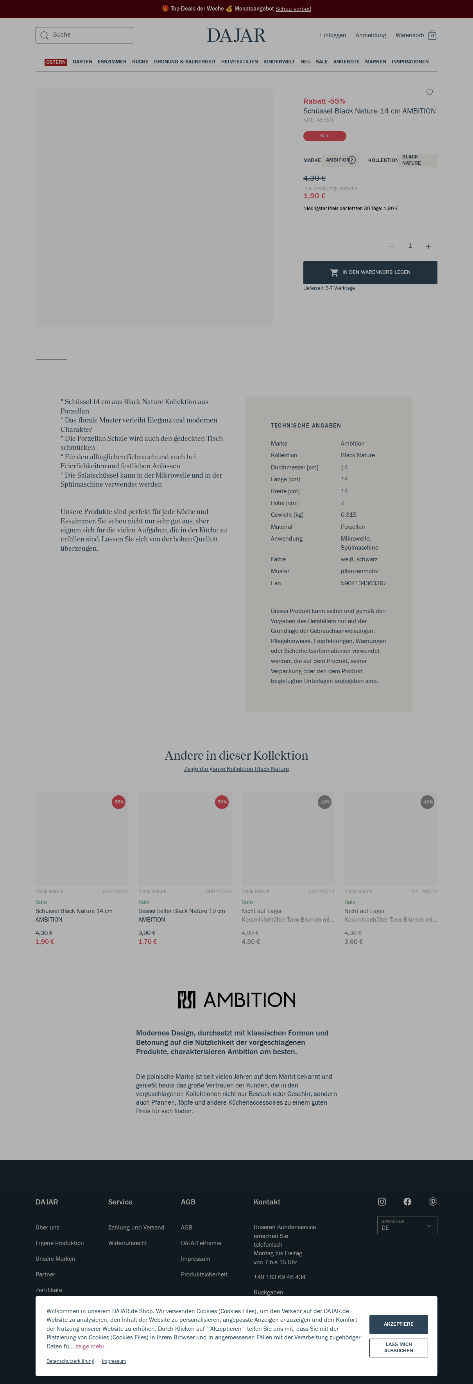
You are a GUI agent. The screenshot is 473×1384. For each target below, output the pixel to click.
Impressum (114, 1361)
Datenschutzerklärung (70, 1361)
